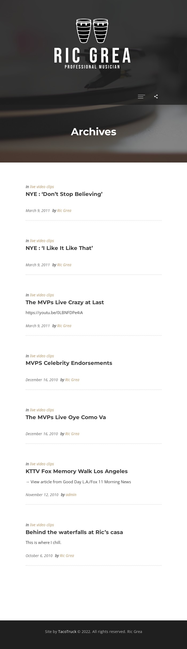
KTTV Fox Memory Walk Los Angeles (77, 471)
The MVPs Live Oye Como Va (66, 417)
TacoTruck (67, 631)
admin (71, 494)
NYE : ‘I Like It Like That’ (59, 248)
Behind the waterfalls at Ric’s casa (74, 532)
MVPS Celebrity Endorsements (69, 363)
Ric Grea (64, 210)
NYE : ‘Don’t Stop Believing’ (64, 194)
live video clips (42, 186)
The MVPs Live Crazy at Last (65, 302)
